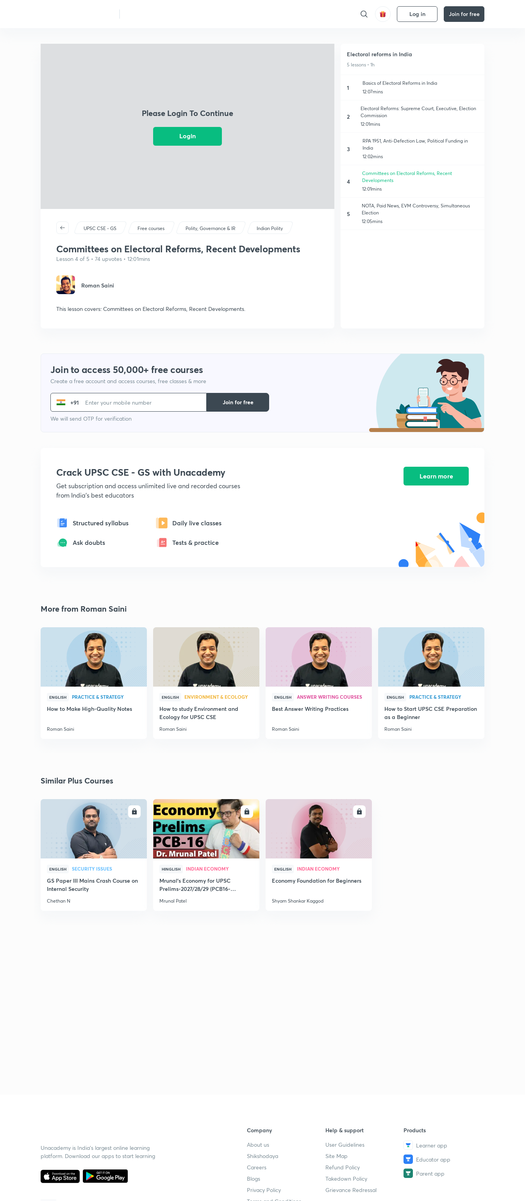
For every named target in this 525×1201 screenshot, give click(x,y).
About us (258, 1144)
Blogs (253, 1178)
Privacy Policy (264, 1190)
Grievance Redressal (351, 1190)
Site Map (336, 1156)
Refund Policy (342, 1167)
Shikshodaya (262, 1156)
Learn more (436, 476)
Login (187, 136)
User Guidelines (344, 1144)
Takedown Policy (346, 1178)
